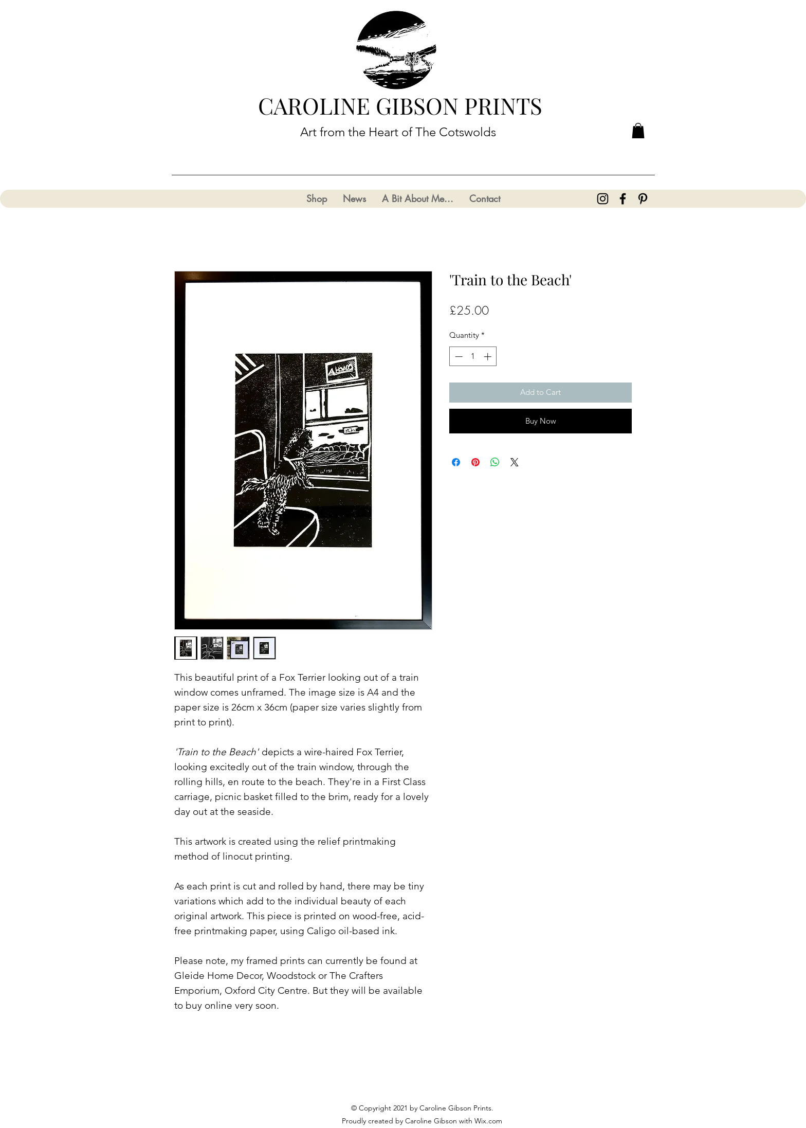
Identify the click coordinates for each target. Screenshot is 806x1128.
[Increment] (489, 356)
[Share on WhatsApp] (495, 462)
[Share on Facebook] (456, 462)
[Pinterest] (642, 198)
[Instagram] (602, 198)
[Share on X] (514, 462)
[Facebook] (622, 198)
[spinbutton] (473, 356)
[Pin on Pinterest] (475, 462)
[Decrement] (458, 356)
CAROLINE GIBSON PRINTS (400, 105)
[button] (638, 130)
